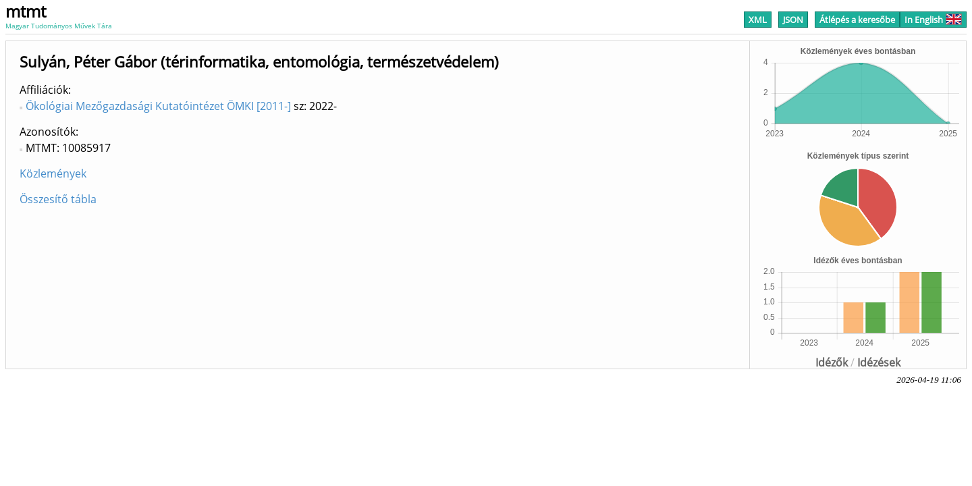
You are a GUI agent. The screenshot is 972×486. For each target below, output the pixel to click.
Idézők (831, 362)
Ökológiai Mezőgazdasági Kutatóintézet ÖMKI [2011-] (158, 106)
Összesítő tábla (58, 199)
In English (933, 20)
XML (758, 20)
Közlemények (53, 173)
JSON (793, 20)
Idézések (878, 362)
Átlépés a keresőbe (857, 20)
